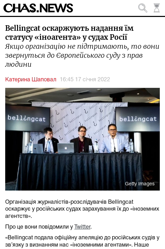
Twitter (82, 227)
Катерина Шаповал (30, 79)
